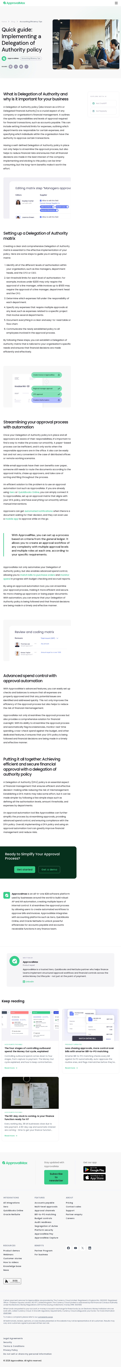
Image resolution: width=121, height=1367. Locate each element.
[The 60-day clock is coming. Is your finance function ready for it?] (30, 1109)
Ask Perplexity (99, 111)
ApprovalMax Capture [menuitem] (46, 1237)
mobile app (11, 518)
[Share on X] (16, 67)
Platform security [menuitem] (44, 1230)
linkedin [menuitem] (89, 1248)
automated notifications (39, 511)
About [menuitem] (69, 1197)
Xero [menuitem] (5, 1206)
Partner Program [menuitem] (43, 1250)
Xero (12, 492)
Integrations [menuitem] (11, 1197)
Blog (13, 21)
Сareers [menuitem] (70, 1218)
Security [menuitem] (7, 1342)
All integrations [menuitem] (11, 1202)
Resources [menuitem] (9, 1245)
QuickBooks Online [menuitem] (13, 1210)
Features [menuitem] (40, 1197)
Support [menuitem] (70, 1210)
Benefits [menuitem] (39, 1245)
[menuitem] (12, 1281)
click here (7, 1313)
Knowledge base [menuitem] (12, 1266)
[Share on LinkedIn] (11, 67)
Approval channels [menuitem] (45, 1210)
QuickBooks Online (28, 492)
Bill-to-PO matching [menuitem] (45, 1214)
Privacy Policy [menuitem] (10, 1350)
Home (4, 21)
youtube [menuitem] (75, 1248)
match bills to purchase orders (37, 575)
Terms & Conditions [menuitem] (13, 1346)
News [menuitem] (6, 1270)
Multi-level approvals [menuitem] (46, 1206)
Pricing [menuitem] (69, 1202)
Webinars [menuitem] (8, 1254)
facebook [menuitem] (68, 1248)
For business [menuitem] (41, 1254)
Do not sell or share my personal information (27, 1354)
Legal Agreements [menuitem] (13, 1338)
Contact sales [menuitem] (73, 1206)
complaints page (45, 1317)
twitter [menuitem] (82, 1248)
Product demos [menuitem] (11, 1250)
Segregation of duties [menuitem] (46, 1226)
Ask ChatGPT (99, 103)
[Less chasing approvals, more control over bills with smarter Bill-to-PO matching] (90, 1041)
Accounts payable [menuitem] (44, 1202)
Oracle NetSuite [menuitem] (11, 1214)
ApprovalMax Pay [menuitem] (44, 1233)
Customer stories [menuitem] (12, 1258)
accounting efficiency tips (31, 21)
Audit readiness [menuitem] (43, 1222)
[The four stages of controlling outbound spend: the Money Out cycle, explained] (30, 1041)
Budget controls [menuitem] (43, 1218)
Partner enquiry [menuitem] (74, 1214)
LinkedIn (28, 981)
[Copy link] (26, 67)
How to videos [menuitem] (10, 1262)
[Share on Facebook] (21, 67)
